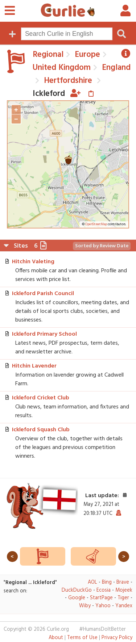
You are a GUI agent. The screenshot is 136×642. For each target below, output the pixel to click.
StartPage (101, 598)
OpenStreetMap (96, 224)
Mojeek (123, 590)
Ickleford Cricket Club (40, 398)
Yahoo (103, 606)
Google (76, 598)
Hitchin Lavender (34, 366)
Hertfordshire (67, 80)
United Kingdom (62, 67)
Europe (86, 54)
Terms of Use (82, 638)
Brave (122, 582)
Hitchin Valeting (33, 262)
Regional (48, 54)
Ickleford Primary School (44, 334)
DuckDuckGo (77, 590)
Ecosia (103, 590)
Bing (107, 582)
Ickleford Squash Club (41, 430)
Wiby (85, 606)
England (115, 67)
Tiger (123, 598)
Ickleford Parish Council (43, 293)
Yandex (123, 606)
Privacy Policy (117, 638)
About (56, 638)
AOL (92, 582)
